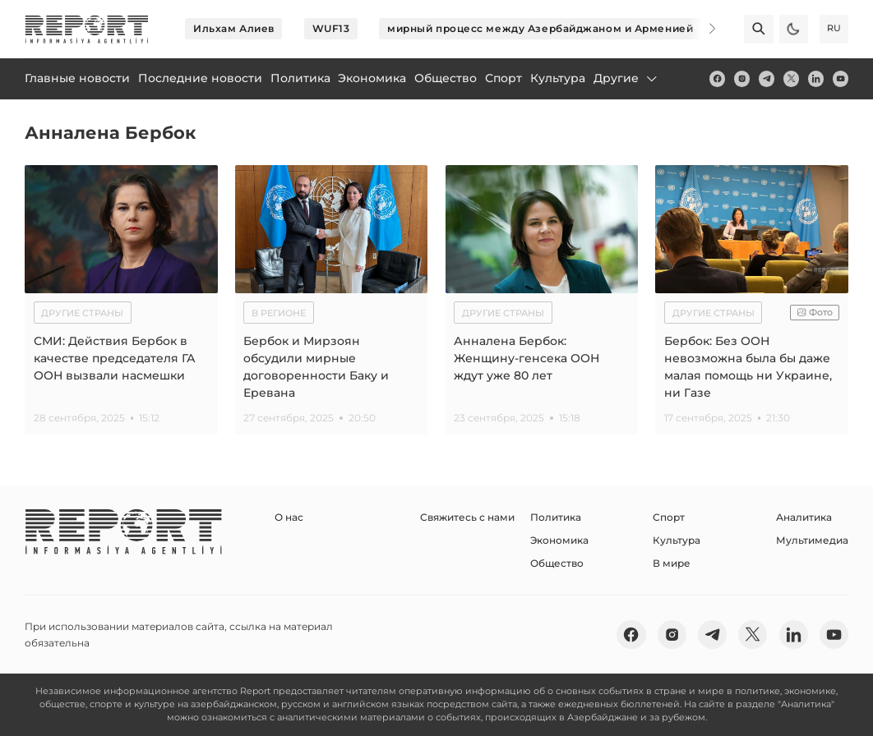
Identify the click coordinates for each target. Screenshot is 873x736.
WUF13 (331, 28)
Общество (557, 563)
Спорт (669, 517)
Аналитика (804, 517)
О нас (289, 517)
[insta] (742, 78)
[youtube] (840, 78)
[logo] (87, 29)
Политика (555, 517)
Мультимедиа (812, 540)
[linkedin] (816, 78)
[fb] (717, 78)
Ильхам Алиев (234, 28)
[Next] (702, 28)
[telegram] (766, 78)
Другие (626, 78)
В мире (672, 563)
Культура (676, 540)
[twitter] (791, 78)
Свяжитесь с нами (467, 517)
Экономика (559, 540)
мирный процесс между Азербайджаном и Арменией (540, 28)
